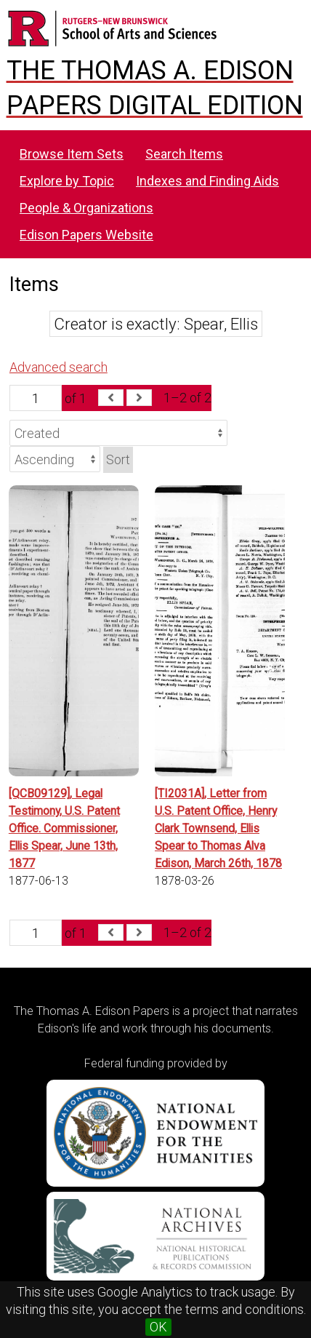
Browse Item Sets (72, 154)
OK (158, 1326)
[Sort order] (54, 459)
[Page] (35, 398)
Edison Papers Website (86, 234)
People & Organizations (86, 207)
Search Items (184, 154)
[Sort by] (118, 433)
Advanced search (58, 367)
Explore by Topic (67, 180)
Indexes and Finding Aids (207, 180)
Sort (118, 459)
